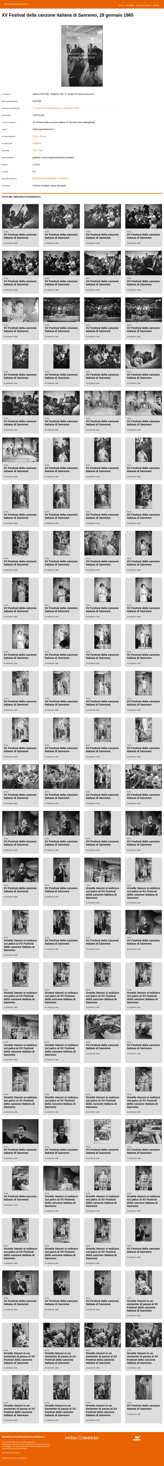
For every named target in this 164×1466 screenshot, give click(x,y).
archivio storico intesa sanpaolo (25, 4)
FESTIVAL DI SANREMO (45, 178)
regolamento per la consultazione (14, 1458)
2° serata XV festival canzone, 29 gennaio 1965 (56, 108)
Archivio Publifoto (143, 5)
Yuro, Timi (37, 150)
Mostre (156, 5)
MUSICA (64, 178)
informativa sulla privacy (11, 1453)
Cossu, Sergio (39, 136)
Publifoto (37, 143)
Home (122, 5)
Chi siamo (130, 5)
